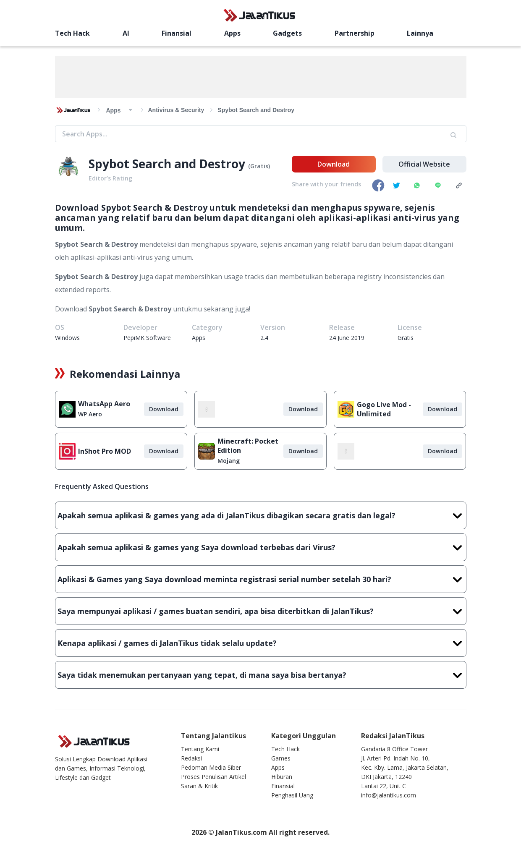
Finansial (176, 33)
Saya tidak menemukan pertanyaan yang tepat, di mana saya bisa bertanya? (261, 675)
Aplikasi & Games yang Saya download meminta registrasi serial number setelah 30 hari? (261, 579)
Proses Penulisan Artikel (213, 777)
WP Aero (90, 414)
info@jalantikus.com (388, 795)
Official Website (424, 164)
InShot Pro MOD (104, 451)
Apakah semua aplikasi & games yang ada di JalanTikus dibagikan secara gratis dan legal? (261, 515)
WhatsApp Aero (104, 403)
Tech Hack (72, 33)
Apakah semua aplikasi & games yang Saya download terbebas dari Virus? (261, 547)
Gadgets (287, 33)
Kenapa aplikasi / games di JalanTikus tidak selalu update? (261, 643)
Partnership (354, 33)
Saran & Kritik (199, 786)
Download (333, 164)
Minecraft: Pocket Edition (247, 445)
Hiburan (281, 777)
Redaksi (191, 758)
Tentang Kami (200, 749)
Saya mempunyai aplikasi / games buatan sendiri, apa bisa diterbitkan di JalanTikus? (261, 611)
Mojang (228, 461)
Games (281, 758)
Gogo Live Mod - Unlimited (384, 409)
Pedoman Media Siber (211, 767)
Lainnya (420, 33)
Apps (232, 33)
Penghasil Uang (292, 795)
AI (126, 33)
